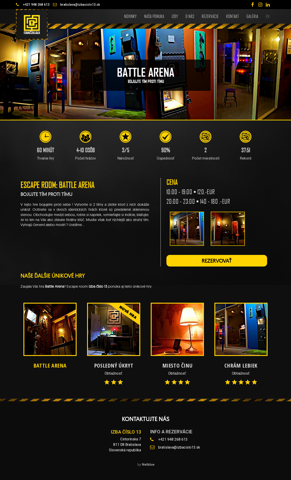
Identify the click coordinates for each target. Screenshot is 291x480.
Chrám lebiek (241, 365)
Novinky (130, 16)
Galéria (252, 16)
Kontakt (232, 16)
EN (267, 16)
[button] (216, 261)
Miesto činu (177, 365)
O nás (190, 16)
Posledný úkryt (113, 365)
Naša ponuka (154, 16)
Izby (175, 16)
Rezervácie (210, 16)
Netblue (148, 465)
